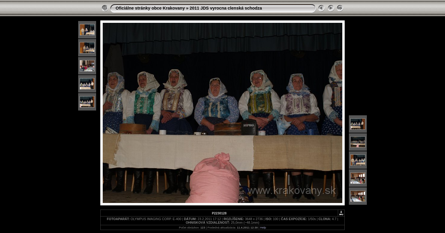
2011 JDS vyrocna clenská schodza (226, 8)
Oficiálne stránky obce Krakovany (150, 8)
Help (263, 227)
